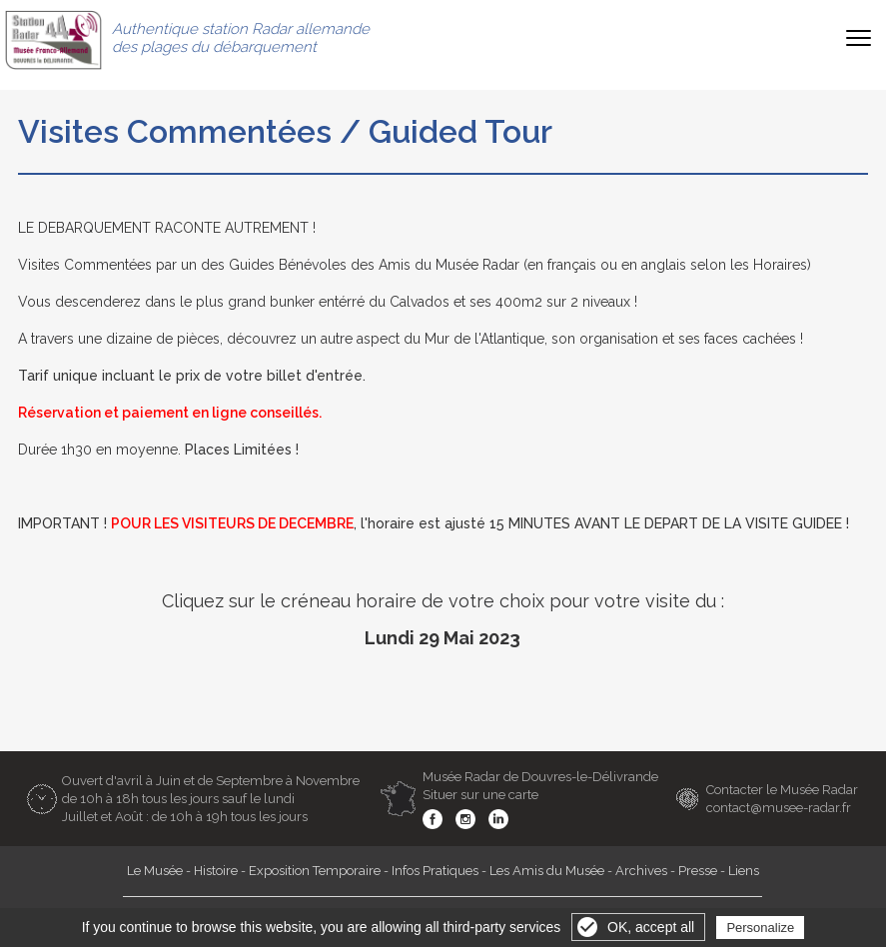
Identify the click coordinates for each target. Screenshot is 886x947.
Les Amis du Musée (546, 870)
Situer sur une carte (480, 794)
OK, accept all (650, 927)
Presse (697, 870)
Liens (743, 870)
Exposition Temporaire (315, 870)
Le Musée (155, 870)
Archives (641, 870)
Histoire (216, 870)
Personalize (760, 927)
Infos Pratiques (435, 870)
